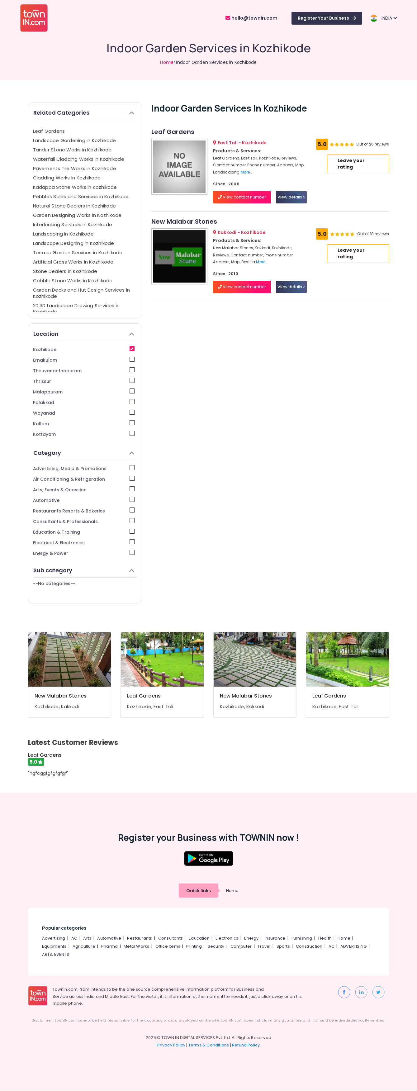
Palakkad (84, 402)
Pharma (109, 946)
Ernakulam (84, 360)
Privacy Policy (171, 1045)
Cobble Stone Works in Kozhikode (73, 280)
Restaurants (139, 938)
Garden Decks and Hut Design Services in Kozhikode (81, 293)
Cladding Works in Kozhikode (67, 177)
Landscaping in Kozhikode (63, 234)
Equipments (54, 946)
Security (216, 946)
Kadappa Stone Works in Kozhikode (75, 187)
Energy (251, 938)
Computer (241, 946)
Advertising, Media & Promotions (84, 468)
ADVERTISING (353, 946)
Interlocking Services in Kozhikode (72, 224)
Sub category (84, 570)
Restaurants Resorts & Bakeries (84, 510)
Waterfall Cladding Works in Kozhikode (78, 159)
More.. (246, 172)
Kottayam (84, 434)
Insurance (275, 938)
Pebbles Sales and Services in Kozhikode (81, 196)
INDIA (383, 18)
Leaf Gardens (49, 131)
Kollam (84, 423)
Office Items (167, 946)
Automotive (84, 500)
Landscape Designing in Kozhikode (73, 243)
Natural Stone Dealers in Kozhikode (74, 205)
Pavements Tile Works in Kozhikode (74, 168)
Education (199, 938)
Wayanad (84, 413)
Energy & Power (84, 553)
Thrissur (84, 381)
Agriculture (84, 946)
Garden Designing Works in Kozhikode (77, 215)
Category (84, 453)
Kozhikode (84, 349)
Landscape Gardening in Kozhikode (74, 140)
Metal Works (136, 946)
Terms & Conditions (208, 1045)
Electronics (227, 938)
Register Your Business (327, 18)
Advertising (53, 938)
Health (325, 938)
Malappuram (84, 391)
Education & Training (84, 532)
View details (291, 197)
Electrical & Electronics (84, 542)
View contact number (242, 197)
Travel (264, 946)
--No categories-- (54, 583)
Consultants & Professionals (84, 521)
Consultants (170, 938)
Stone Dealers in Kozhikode (65, 271)
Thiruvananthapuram (84, 370)
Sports (283, 946)
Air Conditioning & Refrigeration (84, 479)
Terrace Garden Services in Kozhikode (78, 252)
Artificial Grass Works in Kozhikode (73, 262)
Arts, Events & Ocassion (84, 489)
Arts (87, 938)
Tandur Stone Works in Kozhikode (72, 149)
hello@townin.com (251, 18)
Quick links (198, 890)
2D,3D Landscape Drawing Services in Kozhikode (76, 308)
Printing (194, 946)
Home (166, 62)
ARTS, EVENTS (55, 954)
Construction (309, 946)
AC (74, 938)
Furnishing (301, 938)
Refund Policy (246, 1045)
